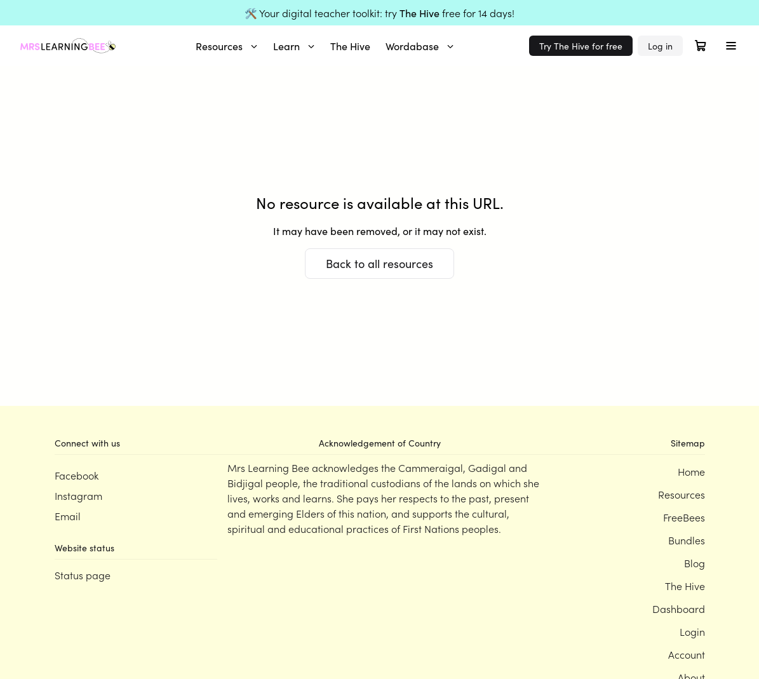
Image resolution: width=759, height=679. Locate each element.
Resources (227, 46)
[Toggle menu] (731, 45)
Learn (294, 46)
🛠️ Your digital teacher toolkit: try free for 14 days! (379, 13)
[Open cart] (700, 45)
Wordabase (420, 46)
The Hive (350, 46)
